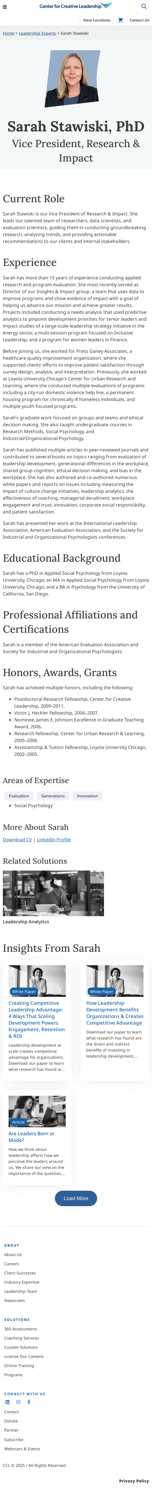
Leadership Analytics (26, 921)
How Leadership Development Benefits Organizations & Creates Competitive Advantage (114, 1013)
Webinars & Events (22, 1448)
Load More (76, 1198)
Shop (121, 20)
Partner (11, 1430)
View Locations (96, 20)
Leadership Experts (37, 33)
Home (8, 33)
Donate (11, 1421)
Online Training (19, 1365)
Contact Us (139, 20)
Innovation (87, 796)
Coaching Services (21, 1338)
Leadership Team (20, 1291)
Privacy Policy (134, 1481)
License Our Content (23, 1356)
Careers (11, 1263)
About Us (13, 1254)
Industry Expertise (21, 1282)
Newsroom (14, 1300)
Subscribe (13, 1439)
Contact (11, 1411)
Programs (13, 1374)
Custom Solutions (21, 1347)
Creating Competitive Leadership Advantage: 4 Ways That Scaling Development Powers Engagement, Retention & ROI (37, 1019)
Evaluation (19, 796)
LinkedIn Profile (54, 839)
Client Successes (20, 1273)
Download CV (17, 839)
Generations (53, 796)
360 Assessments (20, 1329)
